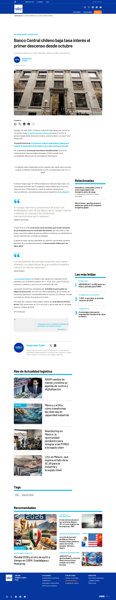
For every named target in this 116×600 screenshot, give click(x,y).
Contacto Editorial (72, 578)
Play (47, 2)
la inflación (64, 192)
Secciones (77, 12)
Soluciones (88, 12)
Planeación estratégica (50, 578)
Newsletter (29, 2)
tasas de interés (28, 495)
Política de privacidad (96, 578)
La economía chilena (22, 279)
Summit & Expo (20, 578)
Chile (17, 495)
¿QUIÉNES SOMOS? (94, 581)
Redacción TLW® (27, 60)
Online (18, 575)
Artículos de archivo (49, 586)
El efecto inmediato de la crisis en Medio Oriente (38, 15)
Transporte (46, 581)
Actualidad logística (26, 35)
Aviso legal (92, 583)
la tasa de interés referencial (39, 133)
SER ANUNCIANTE (71, 581)
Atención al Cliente (72, 583)
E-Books (40, 2)
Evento (97, 12)
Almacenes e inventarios (50, 583)
